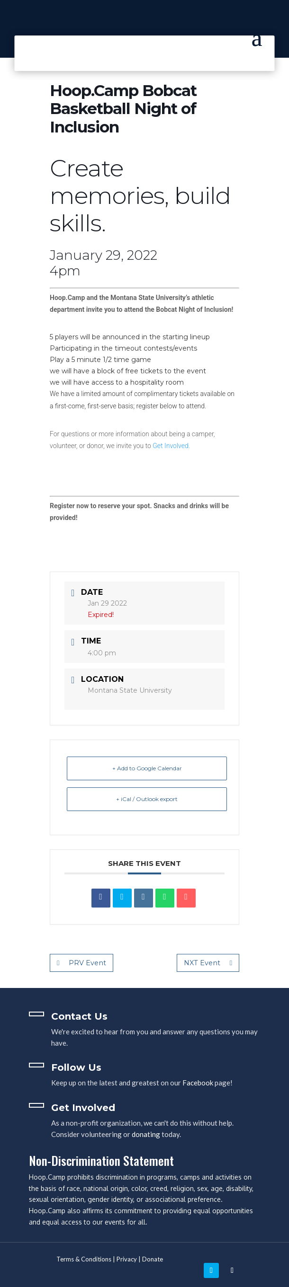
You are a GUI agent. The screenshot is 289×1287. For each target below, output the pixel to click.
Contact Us (79, 1016)
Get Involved (83, 1107)
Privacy (127, 1259)
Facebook (197, 1082)
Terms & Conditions (83, 1259)
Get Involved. (171, 446)
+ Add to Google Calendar (147, 768)
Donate (152, 1259)
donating (146, 1134)
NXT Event (208, 963)
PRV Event (81, 963)
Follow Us (76, 1067)
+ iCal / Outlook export (147, 798)
